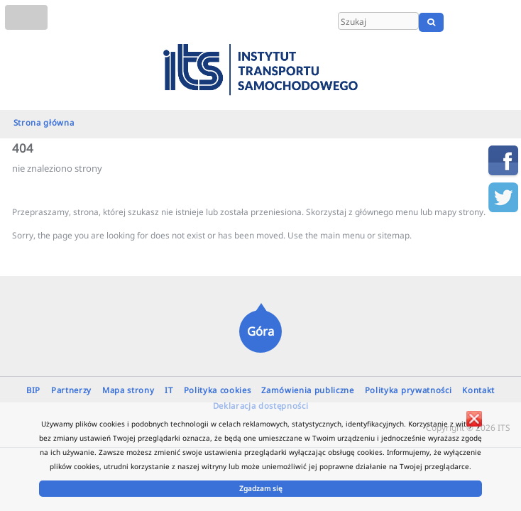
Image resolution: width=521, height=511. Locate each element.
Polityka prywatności (408, 390)
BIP (33, 390)
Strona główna (44, 122)
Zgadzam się (261, 488)
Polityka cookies (217, 390)
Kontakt (478, 390)
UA (505, 22)
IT (168, 390)
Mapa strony (128, 390)
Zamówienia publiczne (307, 390)
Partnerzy (71, 390)
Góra (260, 331)
